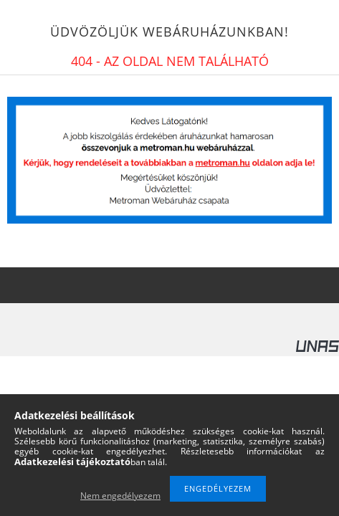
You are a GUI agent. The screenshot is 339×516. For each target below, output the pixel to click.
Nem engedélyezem (120, 495)
